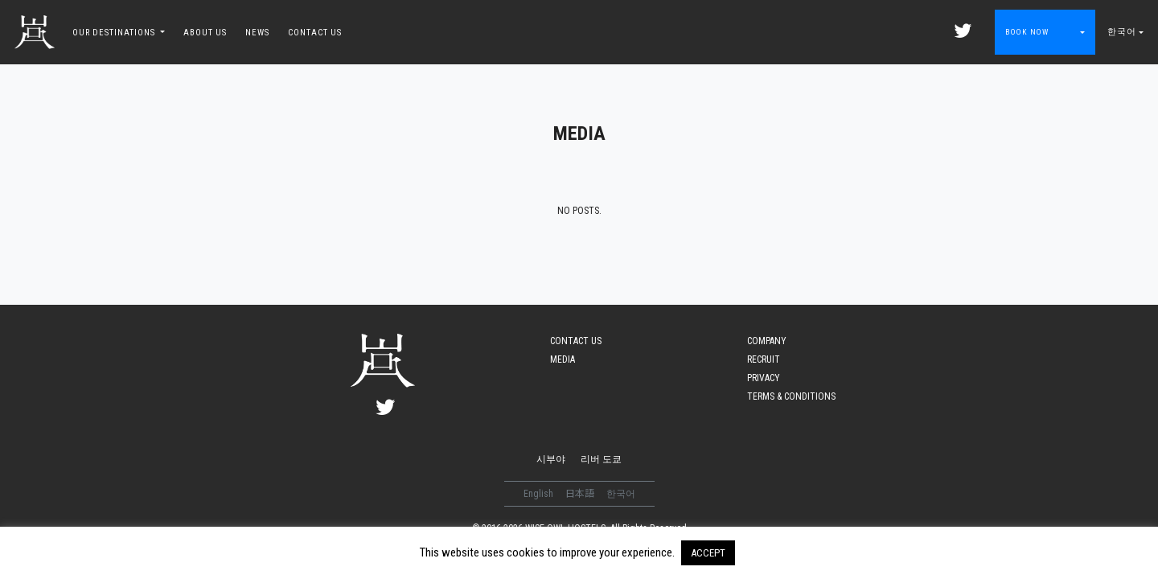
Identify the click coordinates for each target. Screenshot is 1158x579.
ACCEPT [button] (708, 553)
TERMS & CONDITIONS (791, 396)
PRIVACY (763, 378)
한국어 (1121, 32)
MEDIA (562, 359)
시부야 (550, 459)
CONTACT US (315, 32)
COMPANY (766, 341)
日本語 (581, 493)
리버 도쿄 (601, 459)
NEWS (257, 32)
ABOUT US (205, 32)
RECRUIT (763, 359)
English (540, 493)
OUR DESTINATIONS (115, 32)
